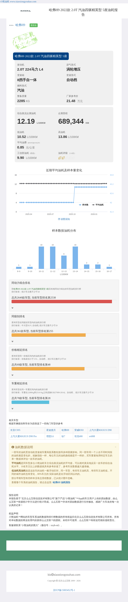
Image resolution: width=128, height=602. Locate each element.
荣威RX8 (78, 430)
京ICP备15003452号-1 (64, 590)
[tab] (64, 295)
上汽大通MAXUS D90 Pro (23, 436)
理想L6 (50, 436)
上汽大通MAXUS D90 (100, 430)
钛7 (63, 436)
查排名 (34, 25)
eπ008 (92, 436)
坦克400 (78, 436)
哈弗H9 (20, 25)
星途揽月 (51, 430)
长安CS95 (15, 430)
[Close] (116, 447)
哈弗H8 (65, 430)
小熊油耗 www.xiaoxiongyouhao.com (18, 1)
